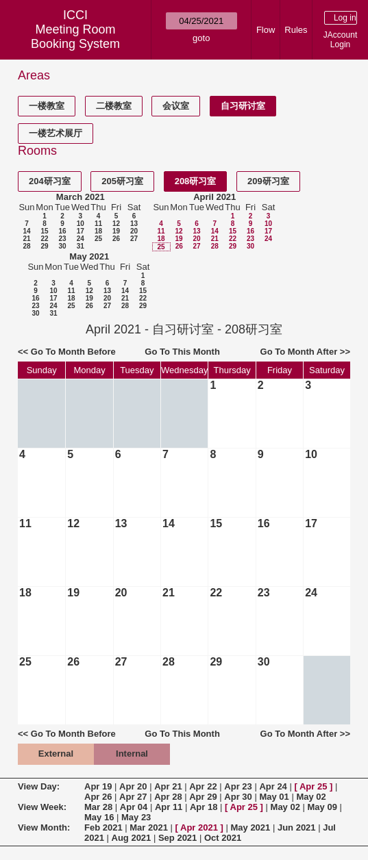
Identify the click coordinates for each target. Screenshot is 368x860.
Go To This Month (182, 351)
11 (98, 223)
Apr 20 (133, 786)
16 (62, 231)
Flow (265, 30)
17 (80, 231)
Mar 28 (98, 807)
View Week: (42, 807)
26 (116, 238)
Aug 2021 (131, 838)
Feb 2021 (103, 827)
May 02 (311, 797)
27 (134, 238)
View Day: (39, 786)
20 (134, 231)
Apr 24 (272, 786)
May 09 (322, 807)
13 (134, 223)
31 (80, 246)
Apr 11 (168, 807)
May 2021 (89, 256)
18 (98, 231)
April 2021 (214, 197)
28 (26, 246)
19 (116, 231)
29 (44, 246)
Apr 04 (133, 807)
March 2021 (80, 197)
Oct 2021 (222, 838)
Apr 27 (133, 797)
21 (26, 238)
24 (80, 238)
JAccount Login (340, 39)
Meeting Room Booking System (75, 37)
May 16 (99, 817)
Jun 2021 (297, 827)
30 (62, 246)
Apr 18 (203, 807)
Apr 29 (203, 797)
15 (44, 231)
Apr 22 (203, 786)
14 (26, 231)
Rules (295, 30)
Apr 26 (98, 797)
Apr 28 (168, 797)
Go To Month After (299, 351)
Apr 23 (238, 786)
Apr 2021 (199, 827)
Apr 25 (313, 786)
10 (80, 223)
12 (116, 223)
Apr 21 (168, 786)
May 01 (274, 797)
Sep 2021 (177, 838)
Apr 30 (238, 797)
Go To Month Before (73, 351)
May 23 (136, 817)
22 (44, 238)
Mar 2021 (149, 827)
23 (62, 238)
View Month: (44, 827)
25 (98, 238)
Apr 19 (98, 786)
